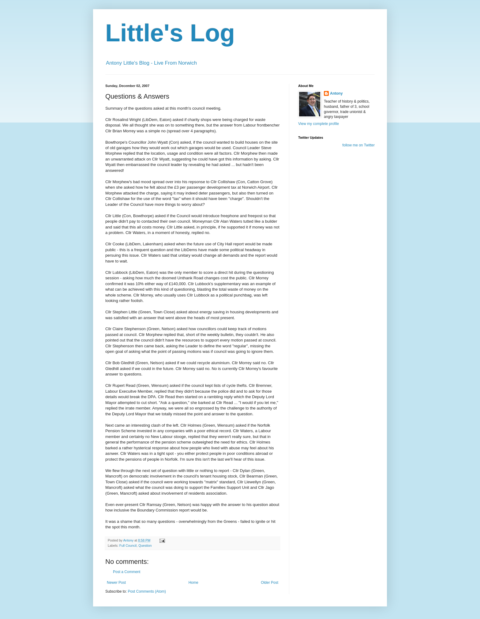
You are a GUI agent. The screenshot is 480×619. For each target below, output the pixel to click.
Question (145, 545)
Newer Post (116, 582)
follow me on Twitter (358, 145)
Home (193, 582)
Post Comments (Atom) (147, 591)
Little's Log (170, 33)
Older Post (269, 582)
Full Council (128, 545)
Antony (336, 93)
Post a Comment (126, 572)
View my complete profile (318, 124)
